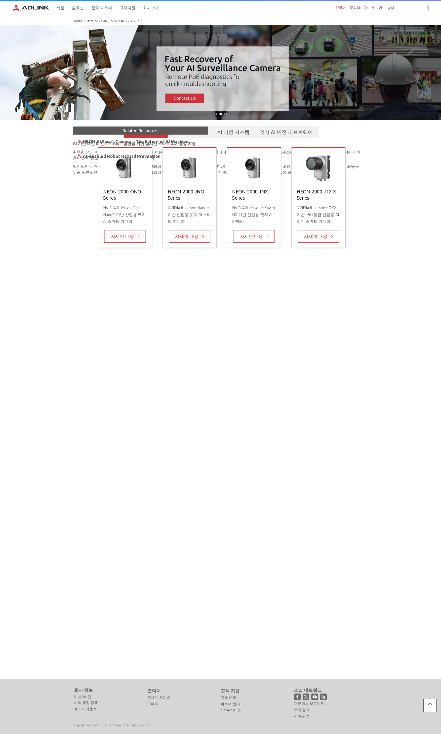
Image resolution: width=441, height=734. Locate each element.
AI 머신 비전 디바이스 (125, 20)
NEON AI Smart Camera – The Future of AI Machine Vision (143, 140)
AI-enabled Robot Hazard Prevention (121, 155)
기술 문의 (228, 697)
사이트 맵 (302, 715)
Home (78, 20)
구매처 (153, 703)
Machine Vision (96, 20)
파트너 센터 (230, 703)
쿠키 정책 (302, 709)
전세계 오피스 (158, 697)
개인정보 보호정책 (309, 702)
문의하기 (359, 8)
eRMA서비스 (231, 709)
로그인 (377, 8)
